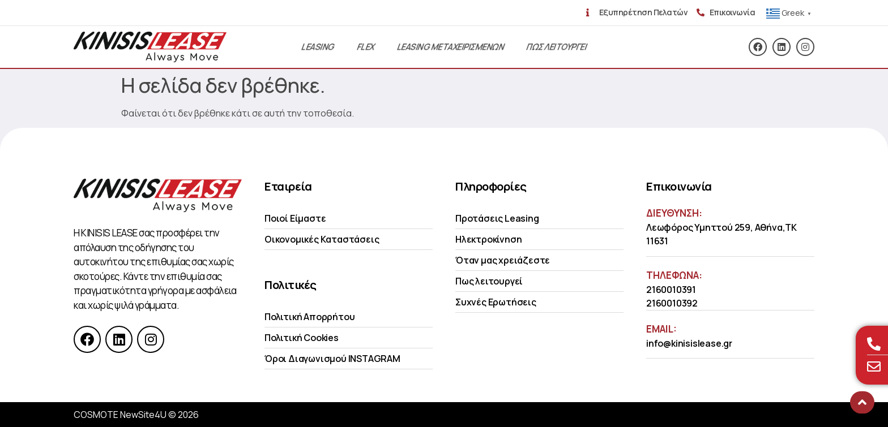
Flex (366, 46)
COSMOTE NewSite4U (120, 414)
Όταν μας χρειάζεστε (502, 260)
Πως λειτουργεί (489, 281)
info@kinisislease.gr (689, 343)
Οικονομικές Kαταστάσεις (321, 239)
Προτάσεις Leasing (497, 218)
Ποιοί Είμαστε (295, 218)
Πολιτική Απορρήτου (309, 316)
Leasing (318, 46)
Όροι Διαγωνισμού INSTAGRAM (332, 358)
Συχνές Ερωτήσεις (495, 302)
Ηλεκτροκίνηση (488, 239)
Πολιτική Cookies (301, 337)
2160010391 (671, 289)
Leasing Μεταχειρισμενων (450, 46)
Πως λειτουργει (556, 46)
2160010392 (672, 303)
